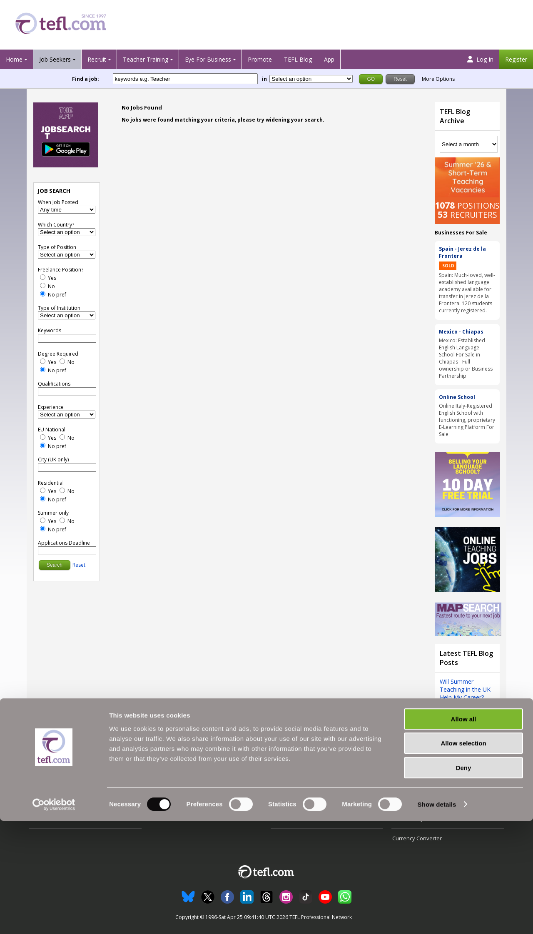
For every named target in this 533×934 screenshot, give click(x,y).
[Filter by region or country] (311, 79)
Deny (463, 880)
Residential (51, 482)
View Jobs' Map (49, 799)
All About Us (286, 779)
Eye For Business (208, 59)
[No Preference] (42, 293)
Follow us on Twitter (417, 779)
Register (516, 59)
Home (14, 59)
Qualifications (54, 383)
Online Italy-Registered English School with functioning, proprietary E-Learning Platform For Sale (467, 420)
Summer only (53, 512)
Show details (437, 917)
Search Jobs (45, 779)
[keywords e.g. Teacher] (185, 78)
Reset (78, 564)
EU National (51, 429)
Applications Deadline (64, 542)
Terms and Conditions (420, 799)
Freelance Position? (60, 269)
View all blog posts (465, 716)
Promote (260, 59)
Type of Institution (59, 307)
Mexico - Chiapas (461, 331)
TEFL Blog (298, 59)
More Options (438, 78)
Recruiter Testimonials (179, 779)
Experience (51, 407)
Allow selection (463, 856)
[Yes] (42, 277)
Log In (480, 59)
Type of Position (57, 247)
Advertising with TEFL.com (303, 799)
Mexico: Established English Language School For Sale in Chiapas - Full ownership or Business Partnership (466, 358)
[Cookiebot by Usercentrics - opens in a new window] (53, 918)
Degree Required (58, 353)
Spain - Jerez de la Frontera (462, 252)
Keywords (49, 330)
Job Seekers (55, 59)
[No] (42, 285)
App (329, 59)
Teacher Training (145, 59)
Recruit (96, 59)
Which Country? (56, 224)
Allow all (463, 832)
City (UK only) (53, 459)
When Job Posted (58, 202)
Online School (457, 397)
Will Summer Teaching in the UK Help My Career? (465, 689)
